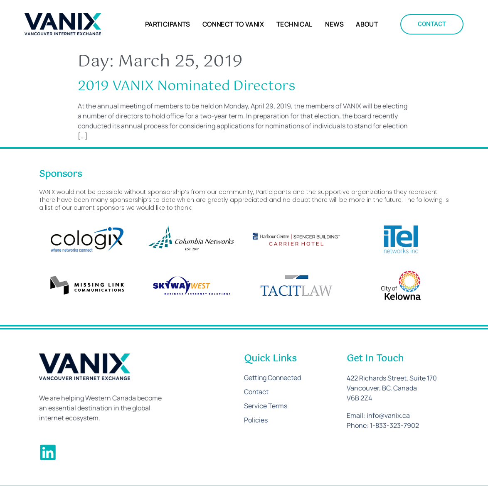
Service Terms (265, 406)
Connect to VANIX (233, 24)
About (367, 24)
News (334, 24)
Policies (256, 420)
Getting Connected (273, 378)
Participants (167, 24)
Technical (294, 24)
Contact (256, 392)
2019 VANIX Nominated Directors (187, 86)
